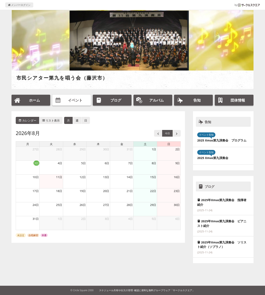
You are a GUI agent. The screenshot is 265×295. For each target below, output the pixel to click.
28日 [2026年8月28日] (130, 205)
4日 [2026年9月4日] (130, 219)
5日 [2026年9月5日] (154, 219)
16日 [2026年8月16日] (177, 177)
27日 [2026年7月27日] (36, 149)
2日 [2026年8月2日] (177, 149)
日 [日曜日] (168, 144)
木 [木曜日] (98, 144)
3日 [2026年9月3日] (107, 219)
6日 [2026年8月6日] (107, 163)
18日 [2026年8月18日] (59, 191)
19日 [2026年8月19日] (83, 191)
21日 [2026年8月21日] (130, 191)
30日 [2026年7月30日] (106, 149)
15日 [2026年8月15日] (153, 177)
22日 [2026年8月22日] (153, 191)
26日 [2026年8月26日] (83, 205)
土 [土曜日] (145, 144)
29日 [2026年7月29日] (83, 149)
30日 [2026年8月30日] (177, 205)
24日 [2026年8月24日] (36, 205)
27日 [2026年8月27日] (106, 205)
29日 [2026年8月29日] (153, 205)
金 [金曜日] (121, 144)
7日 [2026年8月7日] (130, 163)
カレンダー (27, 120)
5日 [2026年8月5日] (83, 163)
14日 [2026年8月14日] (130, 177)
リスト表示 (51, 120)
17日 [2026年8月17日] (36, 191)
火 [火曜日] (51, 144)
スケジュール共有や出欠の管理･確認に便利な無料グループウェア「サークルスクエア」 (147, 290)
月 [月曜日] (27, 144)
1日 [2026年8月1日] (154, 149)
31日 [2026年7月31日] (130, 149)
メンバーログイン (19, 5)
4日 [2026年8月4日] (60, 163)
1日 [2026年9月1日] (60, 219)
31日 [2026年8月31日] (36, 219)
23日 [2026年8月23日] (177, 191)
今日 (167, 133)
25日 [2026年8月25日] (59, 205)
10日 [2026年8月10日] (36, 177)
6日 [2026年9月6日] (177, 219)
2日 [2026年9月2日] (83, 219)
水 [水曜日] (74, 144)
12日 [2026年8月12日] (83, 177)
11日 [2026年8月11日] (59, 177)
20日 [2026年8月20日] (106, 191)
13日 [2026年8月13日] (106, 177)
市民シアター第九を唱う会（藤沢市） (62, 77)
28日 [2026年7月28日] (59, 149)
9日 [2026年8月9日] (177, 163)
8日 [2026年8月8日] (154, 163)
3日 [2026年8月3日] (36, 163)
